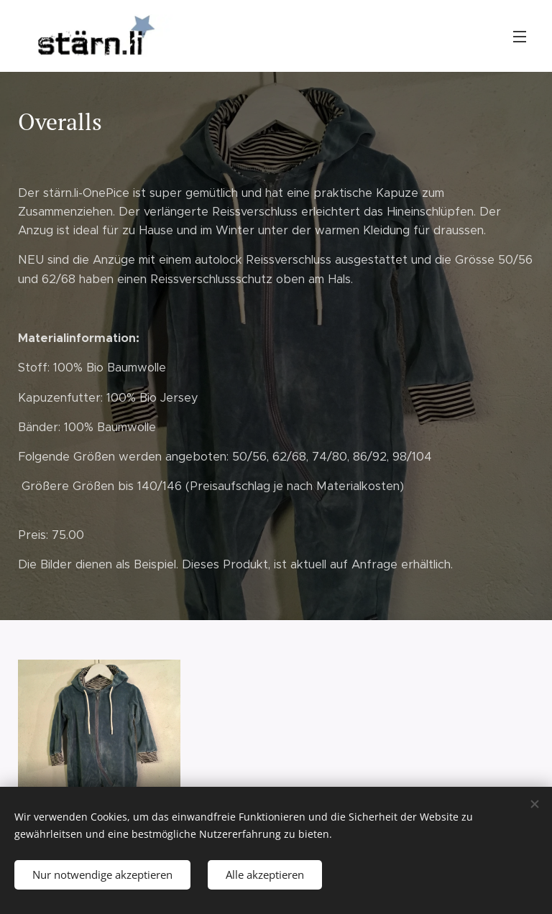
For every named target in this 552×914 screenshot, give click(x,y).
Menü (519, 36)
